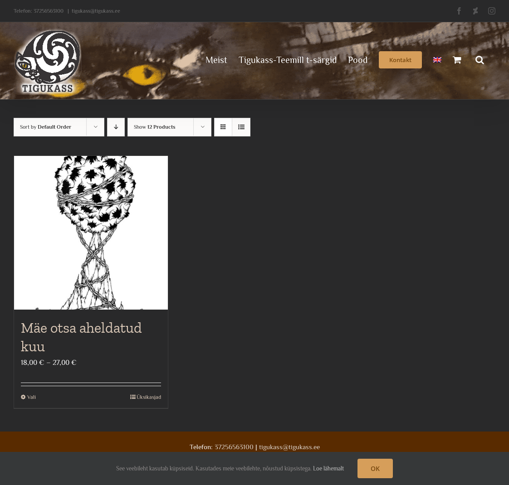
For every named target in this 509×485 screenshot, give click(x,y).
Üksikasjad (149, 397)
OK (375, 468)
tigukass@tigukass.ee (96, 11)
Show (155, 127)
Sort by (45, 127)
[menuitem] (437, 59)
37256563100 (49, 11)
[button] (479, 59)
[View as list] (241, 127)
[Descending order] (116, 127)
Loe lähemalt (328, 468)
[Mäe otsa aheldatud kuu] (91, 233)
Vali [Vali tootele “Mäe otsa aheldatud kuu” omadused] (31, 397)
